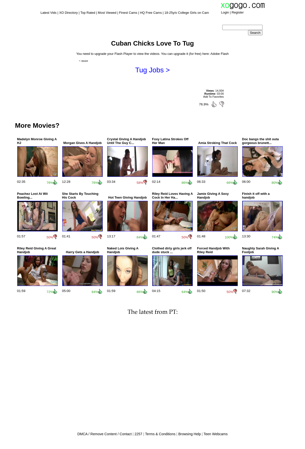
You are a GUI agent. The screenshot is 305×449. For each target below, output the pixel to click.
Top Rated (87, 13)
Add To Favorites (213, 96)
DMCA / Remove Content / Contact (104, 434)
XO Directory (68, 13)
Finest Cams (128, 13)
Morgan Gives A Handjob (82, 143)
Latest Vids (48, 13)
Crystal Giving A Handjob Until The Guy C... (126, 141)
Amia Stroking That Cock (217, 143)
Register (238, 12)
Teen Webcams (216, 434)
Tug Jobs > (152, 70)
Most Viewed (107, 13)
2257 (138, 434)
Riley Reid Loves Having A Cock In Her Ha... (172, 195)
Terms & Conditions (160, 434)
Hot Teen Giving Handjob (127, 197)
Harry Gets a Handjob (82, 252)
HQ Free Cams (151, 13)
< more (83, 61)
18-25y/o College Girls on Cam (186, 13)
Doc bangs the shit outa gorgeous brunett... (260, 141)
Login (225, 12)
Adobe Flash (219, 54)
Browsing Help (189, 434)
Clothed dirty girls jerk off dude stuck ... (172, 250)
